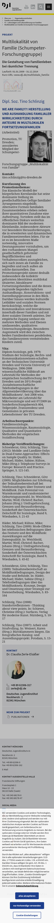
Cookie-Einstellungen (27, 916)
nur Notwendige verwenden (27, 906)
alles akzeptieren (27, 896)
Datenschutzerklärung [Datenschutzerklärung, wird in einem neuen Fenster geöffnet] (27, 886)
